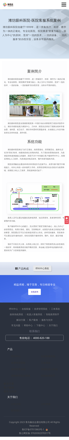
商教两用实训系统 (20, 375)
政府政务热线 (18, 369)
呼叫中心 (14, 308)
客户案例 (33, 319)
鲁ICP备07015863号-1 (33, 429)
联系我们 (16, 410)
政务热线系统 (17, 314)
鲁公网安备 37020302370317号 (35, 433)
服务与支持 (47, 319)
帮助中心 (28, 325)
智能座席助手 (52, 314)
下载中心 (41, 325)
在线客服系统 (48, 356)
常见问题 (16, 325)
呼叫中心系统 (42, 268)
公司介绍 (16, 404)
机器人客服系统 (35, 314)
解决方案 (21, 319)
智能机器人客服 (49, 369)
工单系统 (55, 308)
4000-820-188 (41, 338)
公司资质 (46, 404)
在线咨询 (34, 292)
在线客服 (26, 308)
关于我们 (53, 325)
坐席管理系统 (41, 308)
